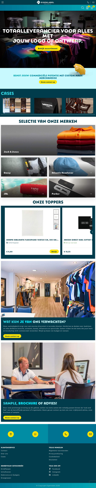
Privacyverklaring (56, 453)
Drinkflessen (6, 469)
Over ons (4, 453)
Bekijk (54, 251)
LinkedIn (54, 475)
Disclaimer (53, 460)
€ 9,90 (9, 251)
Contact (4, 450)
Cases (3, 456)
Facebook (54, 469)
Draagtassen (6, 478)
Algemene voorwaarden (58, 450)
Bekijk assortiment (48, 48)
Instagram (54, 472)
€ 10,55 (67, 251)
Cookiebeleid (54, 456)
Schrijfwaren (6, 472)
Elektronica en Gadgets (10, 475)
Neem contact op (48, 82)
